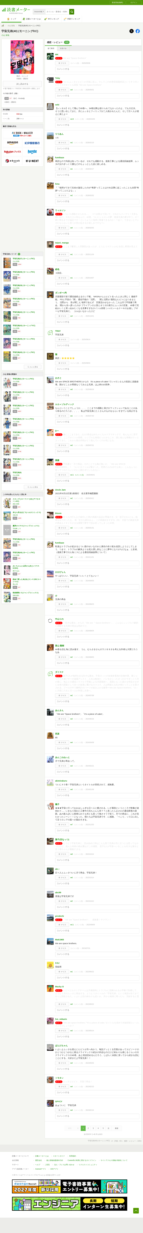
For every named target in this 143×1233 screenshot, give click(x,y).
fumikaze (59, 157)
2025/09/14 (86, 339)
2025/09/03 (86, 363)
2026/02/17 (89, 169)
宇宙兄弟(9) (17, 473)
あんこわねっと (62, 757)
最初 (70, 1128)
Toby (57, 78)
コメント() (74, 63)
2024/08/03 (89, 657)
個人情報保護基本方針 (54, 1160)
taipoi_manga (62, 242)
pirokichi (59, 916)
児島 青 (15, 515)
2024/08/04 (89, 631)
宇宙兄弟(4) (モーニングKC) (23, 419)
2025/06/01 (90, 475)
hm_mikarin (61, 1019)
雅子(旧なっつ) (62, 839)
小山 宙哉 (11, 26)
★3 (71, 316)
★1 (71, 169)
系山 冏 (15, 584)
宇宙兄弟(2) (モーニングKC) (23, 392)
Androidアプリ (40, 1169)
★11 (72, 475)
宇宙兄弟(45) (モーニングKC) (24, 352)
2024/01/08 (89, 789)
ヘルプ (37, 1165)
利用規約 (72, 1156)
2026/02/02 (89, 195)
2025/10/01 (89, 316)
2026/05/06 (86, 63)
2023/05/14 (89, 1031)
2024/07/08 (89, 695)
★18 (72, 119)
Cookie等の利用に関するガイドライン (82, 1160)
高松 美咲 (16, 504)
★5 (71, 389)
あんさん (59, 710)
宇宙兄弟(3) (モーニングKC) (23, 406)
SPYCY (58, 1101)
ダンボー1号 (61, 293)
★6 (71, 789)
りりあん (59, 134)
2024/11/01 (89, 557)
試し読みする (22, 84)
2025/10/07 (89, 278)
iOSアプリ (54, 1169)
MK (56, 54)
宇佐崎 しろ (17, 528)
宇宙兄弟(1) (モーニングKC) (23, 379)
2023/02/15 (89, 1086)
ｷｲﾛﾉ (57, 963)
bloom (58, 513)
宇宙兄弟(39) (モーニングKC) (24, 285)
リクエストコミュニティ (88, 1165)
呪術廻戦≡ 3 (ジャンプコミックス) (25, 593)
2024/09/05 (89, 581)
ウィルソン (60, 210)
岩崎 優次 (16, 595)
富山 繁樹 (59, 645)
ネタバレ (63, 48)
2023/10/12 (89, 901)
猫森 (57, 460)
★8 (71, 854)
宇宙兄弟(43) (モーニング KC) (24, 326)
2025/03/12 (89, 498)
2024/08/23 (89, 604)
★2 (71, 143)
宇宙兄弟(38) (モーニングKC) (24, 272)
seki (57, 104)
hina (57, 184)
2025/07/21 (89, 445)
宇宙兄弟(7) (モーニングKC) (23, 459)
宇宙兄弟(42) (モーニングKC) (24, 312)
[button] (71, 12)
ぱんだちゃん (61, 1045)
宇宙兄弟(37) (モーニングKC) (24, 259)
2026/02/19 (89, 142)
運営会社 (38, 1160)
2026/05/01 (89, 90)
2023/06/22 (89, 972)
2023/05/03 (89, 1063)
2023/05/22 (89, 1004)
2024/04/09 (89, 742)
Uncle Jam (60, 490)
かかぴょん (60, 572)
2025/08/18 (89, 389)
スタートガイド (59, 1156)
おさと (58, 378)
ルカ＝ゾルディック (64, 404)
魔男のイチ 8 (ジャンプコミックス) (26, 526)
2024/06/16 (89, 719)
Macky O (59, 986)
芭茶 (57, 734)
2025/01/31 (89, 528)
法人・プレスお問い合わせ (64, 1165)
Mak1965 (59, 939)
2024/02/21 (89, 766)
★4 (71, 90)
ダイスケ (59, 672)
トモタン (59, 1078)
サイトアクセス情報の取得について (114, 1160)
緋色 (57, 269)
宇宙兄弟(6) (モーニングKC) (23, 446)
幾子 (57, 804)
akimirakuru (61, 781)
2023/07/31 (86, 948)
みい (57, 869)
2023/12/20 (89, 824)
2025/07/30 (89, 416)
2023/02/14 (89, 1110)
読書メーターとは (42, 1156)
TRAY (58, 331)
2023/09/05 (90, 925)
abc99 (58, 892)
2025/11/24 (89, 254)
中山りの (59, 619)
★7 (71, 825)
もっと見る (33, 367)
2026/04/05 (90, 119)
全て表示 (51, 48)
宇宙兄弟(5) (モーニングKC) (23, 432)
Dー (57, 431)
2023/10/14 (89, 854)
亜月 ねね (16, 571)
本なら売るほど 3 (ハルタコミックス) (27, 512)
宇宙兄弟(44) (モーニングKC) (24, 339)
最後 (116, 1128)
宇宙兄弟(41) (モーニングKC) (24, 299)
